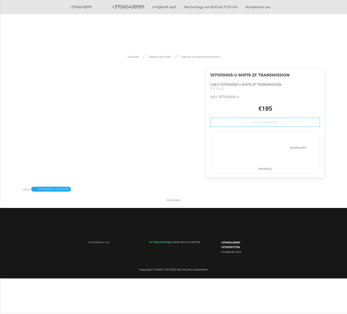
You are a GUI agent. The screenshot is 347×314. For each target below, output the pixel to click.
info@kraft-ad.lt (164, 7)
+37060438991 (128, 7)
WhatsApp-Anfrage (265, 150)
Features (173, 200)
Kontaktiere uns (258, 7)
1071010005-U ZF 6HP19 (51, 189)
